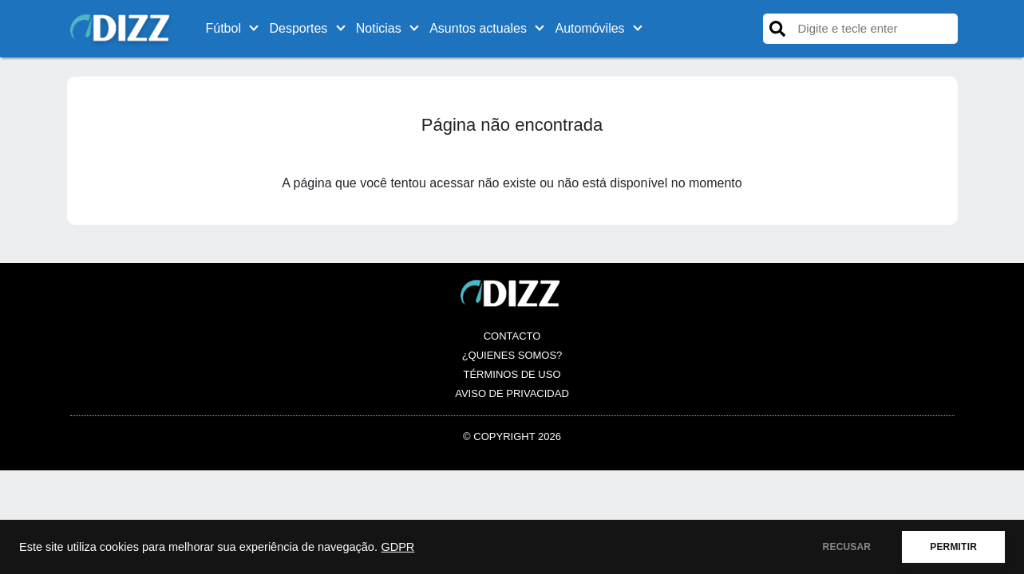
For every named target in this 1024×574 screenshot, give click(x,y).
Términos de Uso (511, 374)
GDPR (397, 547)
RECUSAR (847, 546)
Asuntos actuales (478, 28)
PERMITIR (953, 546)
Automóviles (589, 28)
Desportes (298, 28)
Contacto (512, 336)
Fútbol (223, 28)
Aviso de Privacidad (512, 393)
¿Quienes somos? (512, 355)
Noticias (378, 28)
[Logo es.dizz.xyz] (122, 27)
